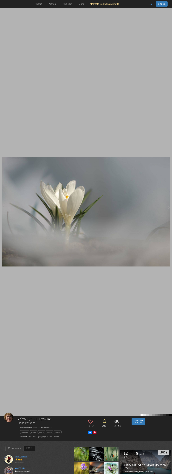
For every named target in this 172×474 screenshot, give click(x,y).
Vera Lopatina (21, 456)
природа (24, 432)
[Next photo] (169, 207)
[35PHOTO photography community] (17, 4)
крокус (57, 432)
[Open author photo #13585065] (81, 469)
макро (33, 432)
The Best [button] (68, 4)
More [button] (82, 4)
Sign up (162, 4)
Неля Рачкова (26, 423)
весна (41, 432)
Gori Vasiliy (20, 468)
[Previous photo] (3, 207)
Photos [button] (39, 4)
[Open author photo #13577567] (96, 469)
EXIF (29, 448)
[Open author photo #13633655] (81, 454)
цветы (49, 432)
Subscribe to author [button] (138, 421)
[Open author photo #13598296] (96, 454)
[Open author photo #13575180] (111, 469)
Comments (14, 448)
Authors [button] (53, 4)
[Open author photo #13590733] (111, 454)
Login (150, 4)
